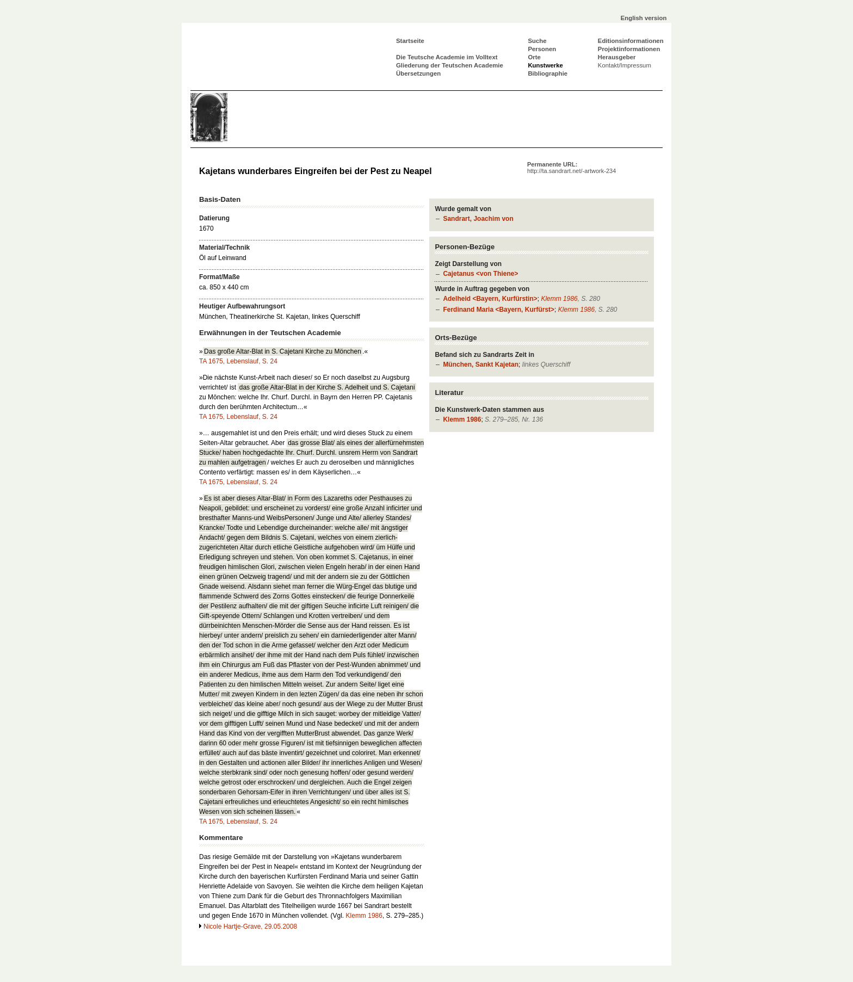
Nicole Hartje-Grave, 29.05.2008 (250, 926)
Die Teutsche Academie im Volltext (447, 57)
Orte (534, 57)
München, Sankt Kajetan (480, 364)
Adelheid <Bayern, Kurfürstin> (490, 298)
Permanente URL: (571, 167)
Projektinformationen (629, 49)
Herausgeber (617, 57)
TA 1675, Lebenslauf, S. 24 (238, 361)
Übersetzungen (418, 73)
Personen (542, 49)
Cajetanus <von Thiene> (480, 273)
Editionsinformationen (631, 41)
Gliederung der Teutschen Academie (449, 65)
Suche (537, 41)
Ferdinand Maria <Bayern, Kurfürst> (498, 309)
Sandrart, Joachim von (478, 219)
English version (644, 18)
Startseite (410, 41)
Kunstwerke (545, 65)
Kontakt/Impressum (624, 65)
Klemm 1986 (559, 298)
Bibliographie (547, 73)
